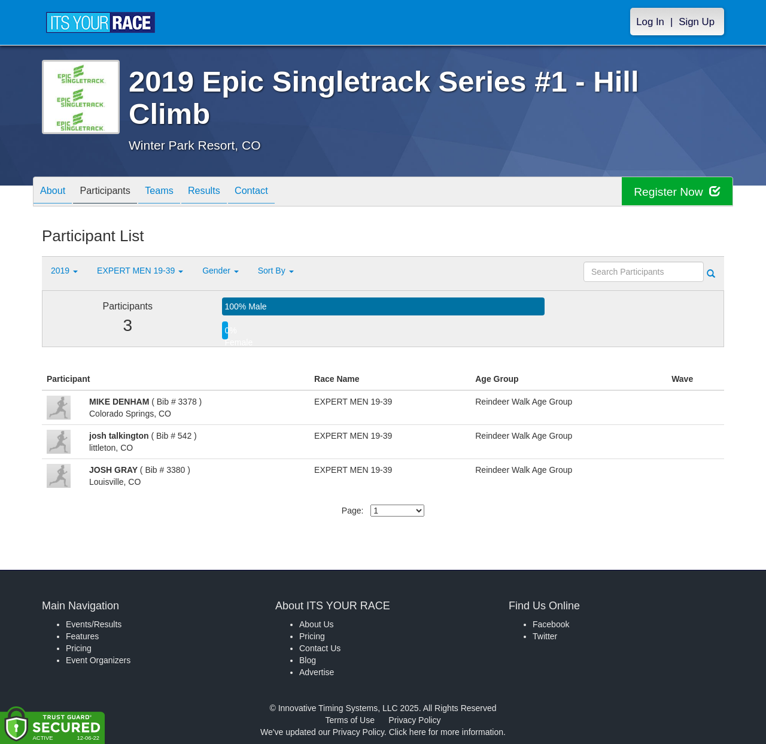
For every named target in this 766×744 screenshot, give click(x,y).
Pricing (79, 648)
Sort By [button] (276, 270)
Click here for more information (446, 732)
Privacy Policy (414, 720)
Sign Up (697, 22)
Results (225, 192)
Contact (278, 192)
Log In (650, 22)
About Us (316, 624)
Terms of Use (350, 720)
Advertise (316, 672)
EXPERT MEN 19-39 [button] (140, 270)
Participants (114, 192)
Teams (174, 192)
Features (82, 636)
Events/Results (93, 624)
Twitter (545, 636)
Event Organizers (98, 660)
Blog (307, 660)
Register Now (675, 192)
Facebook (551, 624)
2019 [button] (64, 270)
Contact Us (320, 648)
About (55, 192)
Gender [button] (220, 270)
